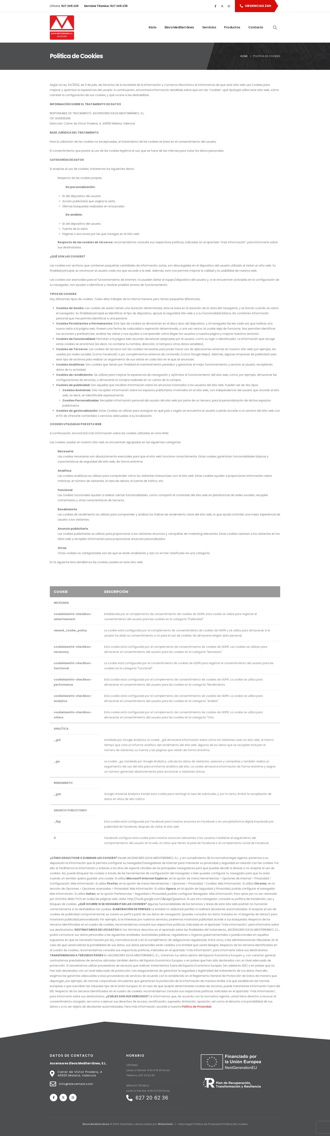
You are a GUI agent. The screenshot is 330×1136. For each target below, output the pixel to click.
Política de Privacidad (196, 1007)
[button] (254, 6)
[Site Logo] (62, 27)
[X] (222, 6)
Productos (232, 27)
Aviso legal (185, 1124)
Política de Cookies (235, 1124)
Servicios (209, 27)
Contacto (255, 27)
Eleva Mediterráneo (179, 27)
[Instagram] (229, 6)
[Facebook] (215, 6)
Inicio (153, 27)
